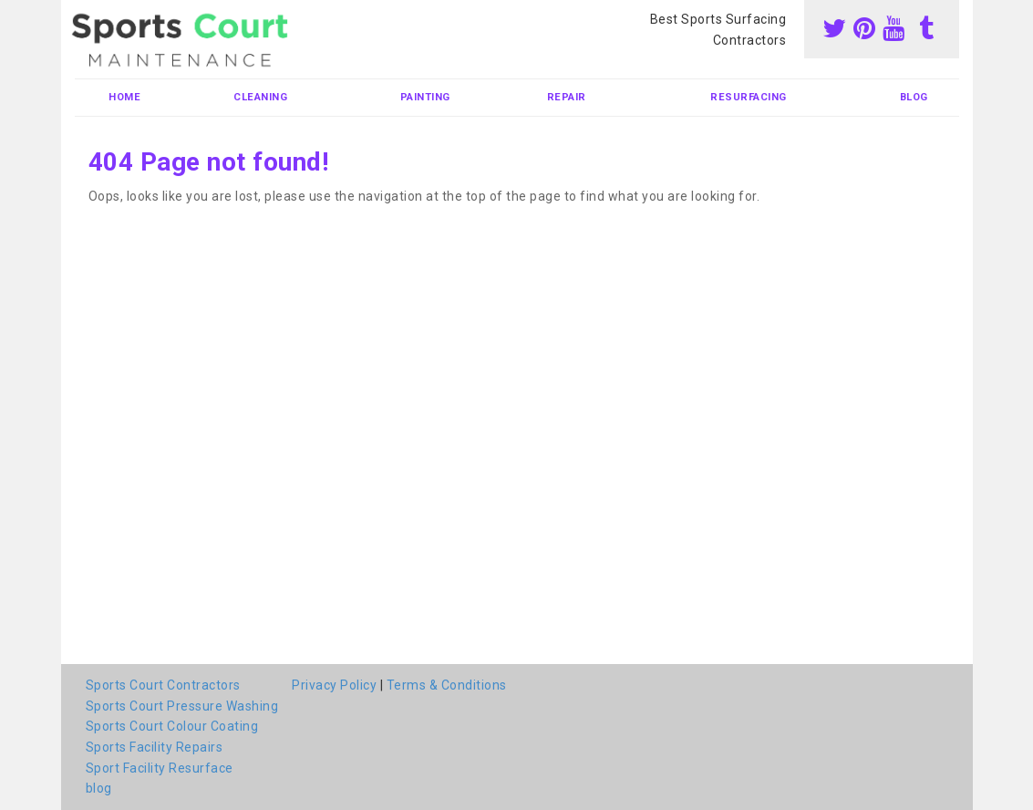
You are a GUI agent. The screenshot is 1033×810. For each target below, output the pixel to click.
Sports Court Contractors (163, 685)
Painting (425, 97)
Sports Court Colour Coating (172, 726)
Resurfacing (748, 97)
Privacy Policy (334, 685)
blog (914, 97)
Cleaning (260, 97)
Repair (566, 97)
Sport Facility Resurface (159, 768)
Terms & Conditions (447, 685)
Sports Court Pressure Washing (182, 706)
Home (124, 97)
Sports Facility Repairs (154, 747)
